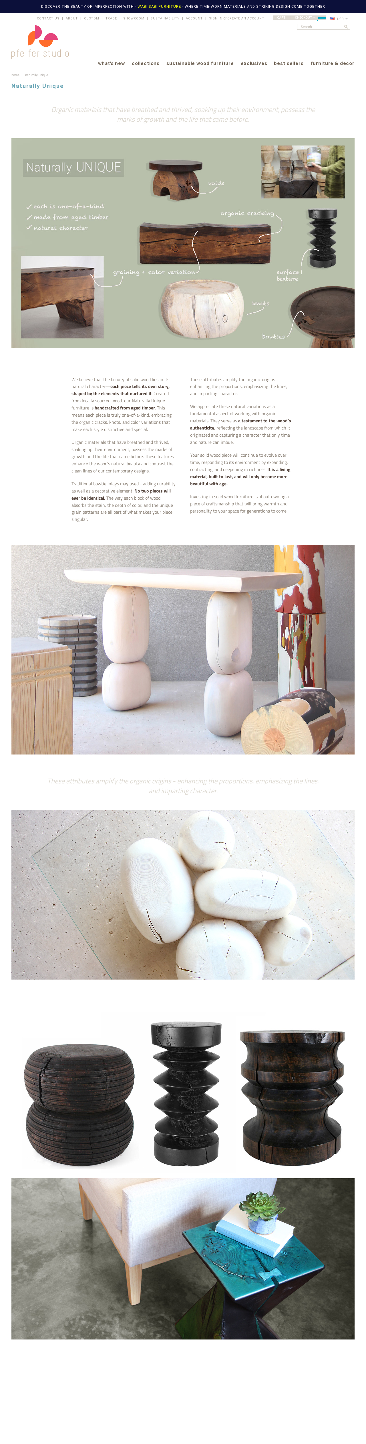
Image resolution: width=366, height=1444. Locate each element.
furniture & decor (333, 63)
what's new (111, 63)
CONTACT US (48, 18)
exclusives (254, 63)
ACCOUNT (194, 18)
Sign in (215, 18)
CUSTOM (91, 18)
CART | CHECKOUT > (301, 17)
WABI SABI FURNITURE (160, 6)
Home (15, 75)
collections (146, 63)
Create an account (245, 18)
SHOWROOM (133, 18)
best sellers (288, 63)
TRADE (111, 18)
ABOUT (72, 18)
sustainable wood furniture (200, 63)
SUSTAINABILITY (165, 18)
